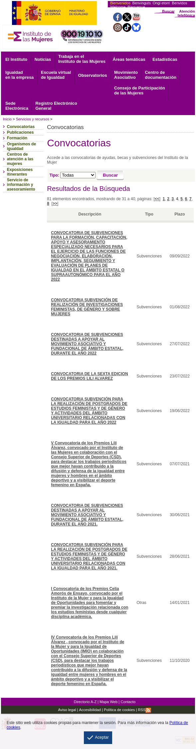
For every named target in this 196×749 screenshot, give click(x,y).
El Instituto (16, 59)
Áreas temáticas (129, 59)
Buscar (168, 11)
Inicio (7, 119)
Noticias (43, 59)
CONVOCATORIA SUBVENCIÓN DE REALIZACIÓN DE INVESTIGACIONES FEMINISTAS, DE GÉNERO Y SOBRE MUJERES (87, 307)
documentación (161, 75)
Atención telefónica (186, 13)
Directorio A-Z (85, 702)
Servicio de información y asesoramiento (21, 185)
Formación (17, 138)
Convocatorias (21, 126)
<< (157, 199)
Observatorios (92, 75)
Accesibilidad (90, 710)
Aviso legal (67, 710)
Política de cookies (119, 710)
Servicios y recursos (32, 119)
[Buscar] (110, 176)
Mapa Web (108, 702)
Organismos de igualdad (21, 146)
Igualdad (19, 75)
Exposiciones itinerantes (20, 172)
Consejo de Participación (139, 90)
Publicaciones (20, 132)
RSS (144, 710)
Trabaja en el (81, 59)
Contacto (127, 702)
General (56, 106)
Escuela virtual (56, 75)
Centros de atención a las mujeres (20, 159)
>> (55, 203)
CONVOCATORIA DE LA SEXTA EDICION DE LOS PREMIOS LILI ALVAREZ (89, 376)
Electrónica (16, 106)
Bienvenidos (120, 3)
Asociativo (126, 75)
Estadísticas (164, 59)
